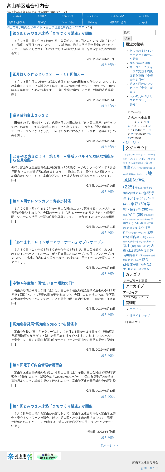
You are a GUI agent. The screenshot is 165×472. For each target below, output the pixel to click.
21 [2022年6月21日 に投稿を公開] (132, 134)
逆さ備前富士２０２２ (30, 115)
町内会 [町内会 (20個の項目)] (138, 237)
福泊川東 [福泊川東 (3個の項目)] (148, 241)
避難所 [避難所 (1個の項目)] (146, 255)
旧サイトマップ (140, 315)
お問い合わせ (149, 468)
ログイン (135, 309)
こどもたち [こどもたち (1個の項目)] (129, 155)
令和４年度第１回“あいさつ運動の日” (43, 283)
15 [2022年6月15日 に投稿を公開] (136, 130)
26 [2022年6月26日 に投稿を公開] (149, 134)
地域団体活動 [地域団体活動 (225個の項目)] (137, 180)
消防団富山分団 (118, 22)
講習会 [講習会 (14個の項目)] (141, 250)
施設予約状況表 (17, 22)
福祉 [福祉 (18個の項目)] (129, 246)
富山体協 (92, 22)
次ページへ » (109, 445)
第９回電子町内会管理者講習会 (37, 365)
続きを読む (108, 64)
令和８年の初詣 (140, 63)
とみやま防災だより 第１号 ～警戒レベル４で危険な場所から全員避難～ (63, 158)
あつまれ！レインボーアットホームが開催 (141, 54)
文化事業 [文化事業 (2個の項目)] (132, 228)
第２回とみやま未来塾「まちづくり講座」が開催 (52, 33)
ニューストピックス (92, 16)
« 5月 (126, 142)
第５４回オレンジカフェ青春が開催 (42, 201)
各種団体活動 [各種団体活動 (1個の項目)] (129, 174)
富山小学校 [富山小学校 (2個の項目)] (143, 219)
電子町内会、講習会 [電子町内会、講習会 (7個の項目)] (136, 268)
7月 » (135, 142)
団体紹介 (42, 22)
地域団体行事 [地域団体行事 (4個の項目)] (143, 187)
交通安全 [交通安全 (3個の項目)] (137, 163)
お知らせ (16, 16)
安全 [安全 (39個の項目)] (135, 214)
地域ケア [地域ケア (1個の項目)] (142, 174)
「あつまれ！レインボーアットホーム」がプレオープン (58, 242)
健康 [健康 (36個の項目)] (130, 167)
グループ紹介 (67, 22)
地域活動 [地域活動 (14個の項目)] (132, 193)
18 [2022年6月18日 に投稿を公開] (145, 130)
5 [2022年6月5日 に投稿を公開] (148, 121)
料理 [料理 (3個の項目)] (142, 232)
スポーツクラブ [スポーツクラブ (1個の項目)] (130, 159)
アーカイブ (130, 292)
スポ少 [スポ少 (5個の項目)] (144, 158)
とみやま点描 (118, 16)
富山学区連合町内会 (28, 5)
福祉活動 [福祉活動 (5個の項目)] (143, 246)
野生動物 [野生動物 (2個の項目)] (136, 260)
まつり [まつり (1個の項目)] (139, 155)
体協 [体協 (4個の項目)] (148, 162)
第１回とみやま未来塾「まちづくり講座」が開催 (52, 406)
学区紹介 (42, 16)
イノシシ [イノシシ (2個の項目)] (149, 154)
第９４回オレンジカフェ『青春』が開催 (141, 88)
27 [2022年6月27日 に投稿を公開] (129, 138)
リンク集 (143, 22)
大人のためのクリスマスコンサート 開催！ (143, 100)
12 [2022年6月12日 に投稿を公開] (149, 126)
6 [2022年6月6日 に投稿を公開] (129, 126)
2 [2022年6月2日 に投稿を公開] (138, 121)
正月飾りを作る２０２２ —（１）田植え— (48, 74)
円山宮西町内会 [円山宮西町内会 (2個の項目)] (146, 168)
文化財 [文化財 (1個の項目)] (133, 233)
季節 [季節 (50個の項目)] (138, 204)
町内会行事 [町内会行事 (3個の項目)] (135, 241)
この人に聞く (143, 16)
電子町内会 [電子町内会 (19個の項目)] (141, 264)
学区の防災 (67, 16)
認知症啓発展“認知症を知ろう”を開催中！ (47, 324)
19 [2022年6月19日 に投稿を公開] (149, 130)
